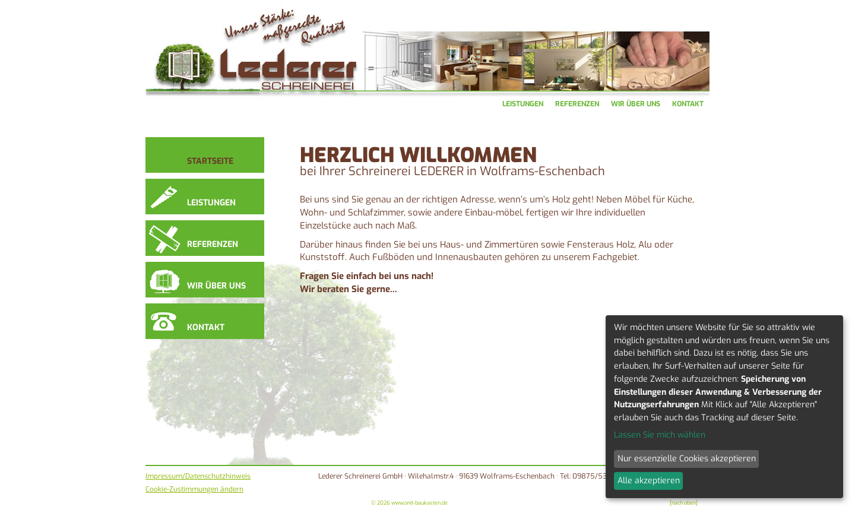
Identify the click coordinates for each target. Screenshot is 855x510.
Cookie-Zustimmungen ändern (194, 489)
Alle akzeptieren (649, 480)
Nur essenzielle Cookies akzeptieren (687, 458)
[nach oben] (684, 502)
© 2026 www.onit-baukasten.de (409, 502)
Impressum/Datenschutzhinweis (198, 476)
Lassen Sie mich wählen (659, 435)
